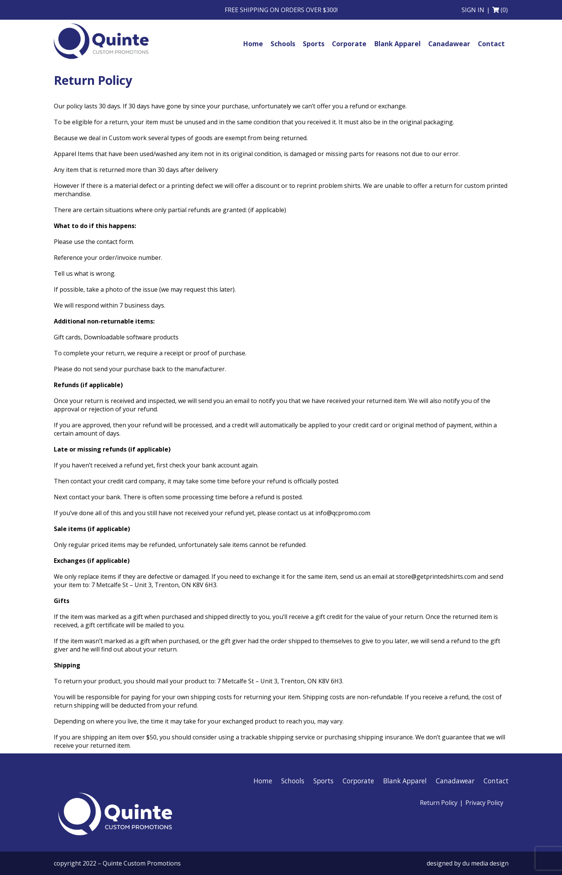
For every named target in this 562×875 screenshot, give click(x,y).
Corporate (358, 780)
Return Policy (438, 802)
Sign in (473, 10)
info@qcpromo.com (342, 513)
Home (263, 780)
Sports (323, 780)
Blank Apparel (405, 780)
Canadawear (455, 780)
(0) (504, 10)
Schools (292, 780)
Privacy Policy (484, 802)
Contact (496, 780)
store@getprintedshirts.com (436, 576)
